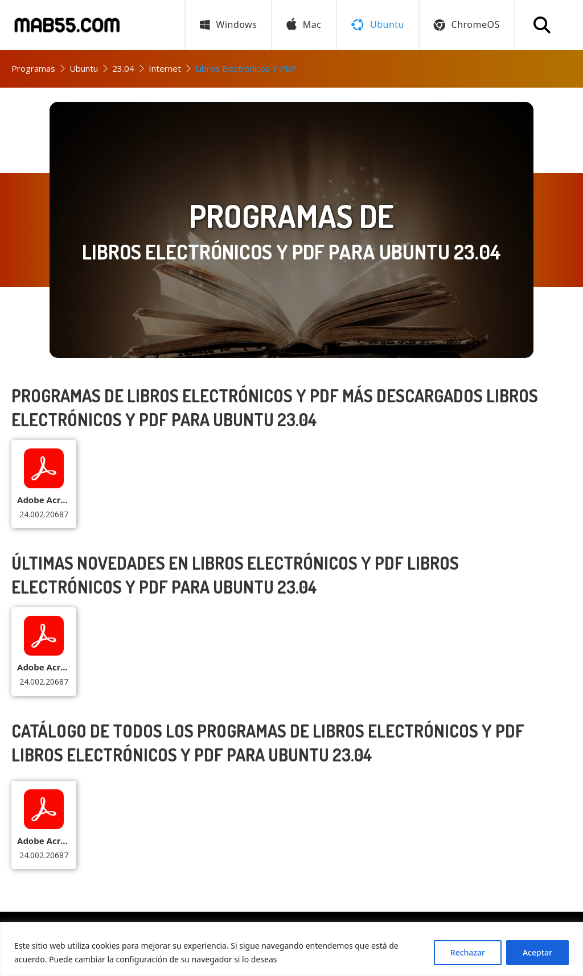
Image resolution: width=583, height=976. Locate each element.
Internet (165, 68)
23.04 (123, 68)
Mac (303, 25)
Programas (33, 68)
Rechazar (467, 952)
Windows (228, 24)
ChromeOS (467, 24)
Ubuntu (83, 68)
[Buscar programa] (542, 25)
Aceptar (537, 952)
